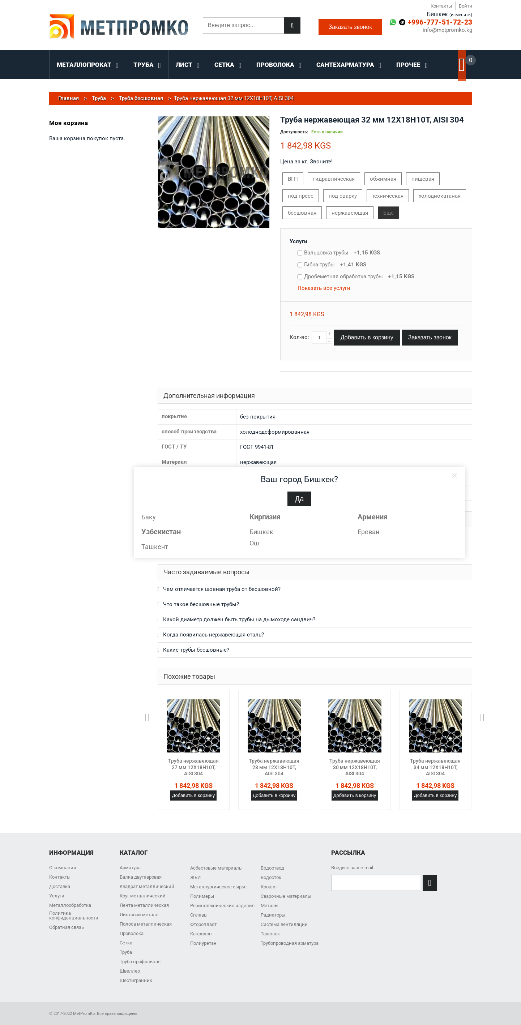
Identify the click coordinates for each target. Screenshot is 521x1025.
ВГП (293, 179)
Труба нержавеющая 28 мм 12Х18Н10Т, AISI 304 (274, 767)
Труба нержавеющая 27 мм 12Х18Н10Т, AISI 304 (193, 767)
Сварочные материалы (286, 896)
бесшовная (302, 213)
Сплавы (199, 915)
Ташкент (154, 546)
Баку (148, 517)
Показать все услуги (324, 288)
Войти (465, 6)
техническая (387, 196)
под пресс (300, 196)
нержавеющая (350, 213)
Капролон (201, 933)
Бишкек (261, 532)
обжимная (383, 179)
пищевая (422, 179)
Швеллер (130, 971)
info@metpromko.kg (447, 30)
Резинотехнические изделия (222, 905)
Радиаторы (273, 915)
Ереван (368, 532)
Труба (126, 952)
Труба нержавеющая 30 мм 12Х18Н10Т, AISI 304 (354, 767)
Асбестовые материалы (216, 868)
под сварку (343, 196)
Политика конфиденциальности (73, 915)
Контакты (441, 6)
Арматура (130, 867)
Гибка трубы (335, 264)
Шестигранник (136, 980)
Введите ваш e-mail (352, 867)
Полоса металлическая (146, 924)
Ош (254, 543)
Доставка (59, 886)
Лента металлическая (144, 905)
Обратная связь (66, 927)
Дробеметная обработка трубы (359, 276)
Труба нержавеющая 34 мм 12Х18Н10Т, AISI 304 (435, 767)
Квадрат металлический (147, 886)
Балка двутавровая (141, 877)
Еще (388, 213)
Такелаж (270, 933)
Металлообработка (70, 905)
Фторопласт (203, 924)
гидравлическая (334, 179)
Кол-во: (299, 337)
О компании (62, 867)
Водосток (271, 877)
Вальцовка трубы (342, 252)
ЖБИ (195, 877)
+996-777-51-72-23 (440, 22)
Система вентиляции (284, 924)
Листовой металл (139, 914)
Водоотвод (272, 868)
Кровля (269, 886)
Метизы (269, 905)
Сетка (126, 942)
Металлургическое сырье (218, 886)
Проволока (132, 933)
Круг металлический (143, 895)
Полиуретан (203, 943)
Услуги (298, 241)
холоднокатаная (440, 196)
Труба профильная (140, 961)
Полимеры (202, 896)
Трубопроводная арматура (290, 943)
